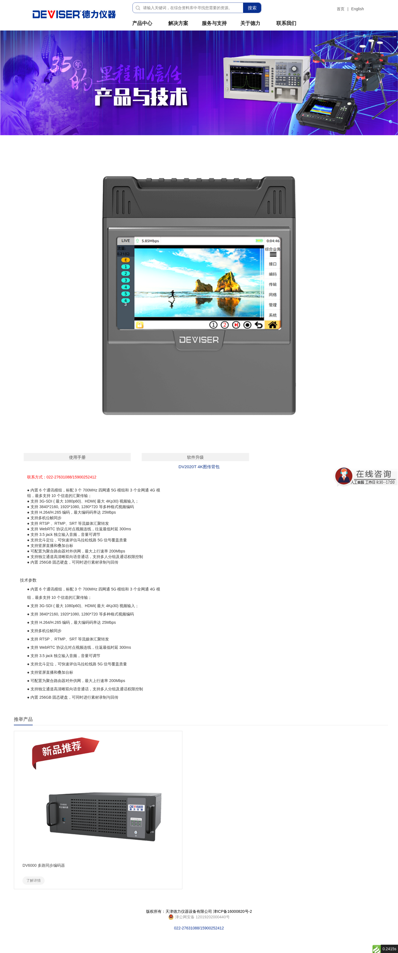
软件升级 (195, 457)
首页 (341, 9)
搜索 (252, 8)
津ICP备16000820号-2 (232, 911)
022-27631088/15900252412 (199, 917)
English (357, 9)
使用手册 (77, 457)
